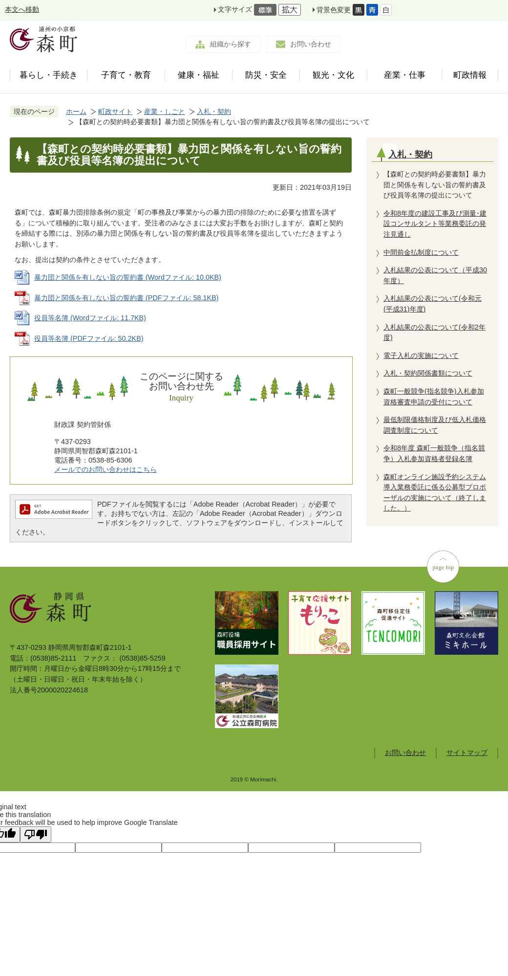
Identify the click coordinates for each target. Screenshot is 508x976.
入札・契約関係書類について (427, 373)
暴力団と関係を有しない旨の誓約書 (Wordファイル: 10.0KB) (127, 277)
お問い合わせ (310, 44)
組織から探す (230, 44)
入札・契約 (214, 111)
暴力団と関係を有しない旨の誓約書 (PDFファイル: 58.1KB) (126, 298)
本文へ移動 (22, 9)
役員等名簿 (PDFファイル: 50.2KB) (89, 338)
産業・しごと (164, 111)
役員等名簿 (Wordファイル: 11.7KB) (90, 318)
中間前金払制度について (421, 252)
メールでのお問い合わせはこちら (105, 469)
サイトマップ (466, 752)
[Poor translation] (35, 834)
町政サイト (115, 111)
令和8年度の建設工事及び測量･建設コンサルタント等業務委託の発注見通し (435, 223)
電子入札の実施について (421, 355)
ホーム (76, 111)
